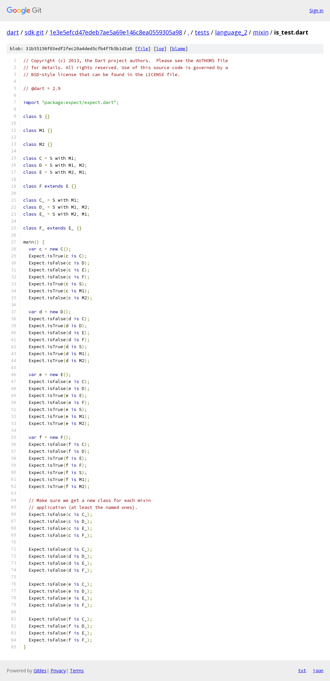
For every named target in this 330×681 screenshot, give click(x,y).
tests (202, 32)
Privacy (58, 670)
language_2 (231, 32)
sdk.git (34, 32)
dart (13, 32)
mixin (261, 32)
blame (178, 48)
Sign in (316, 10)
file (143, 48)
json (318, 670)
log (160, 48)
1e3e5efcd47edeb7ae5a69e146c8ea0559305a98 (116, 32)
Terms (77, 670)
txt (302, 670)
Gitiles (40, 670)
